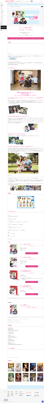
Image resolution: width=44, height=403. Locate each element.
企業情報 (8, 391)
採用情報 (16, 393)
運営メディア (12, 395)
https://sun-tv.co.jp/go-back (11, 340)
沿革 (7, 396)
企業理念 (8, 395)
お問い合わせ (20, 391)
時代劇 (1, 12)
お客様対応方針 (21, 395)
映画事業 (12, 394)
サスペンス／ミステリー (3, 15)
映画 (1, 16)
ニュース (5, 391)
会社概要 (8, 394)
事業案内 (12, 391)
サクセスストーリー (2, 19)
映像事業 (12, 393)
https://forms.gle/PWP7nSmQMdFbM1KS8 (13, 64)
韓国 (1, 7)
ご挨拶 (8, 393)
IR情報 (16, 391)
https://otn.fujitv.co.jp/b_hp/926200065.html (13, 330)
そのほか (2, 9)
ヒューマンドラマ (2, 17)
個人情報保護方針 (21, 393)
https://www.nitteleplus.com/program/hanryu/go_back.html (15, 344)
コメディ (2, 20)
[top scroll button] (43, 402)
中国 (1, 6)
